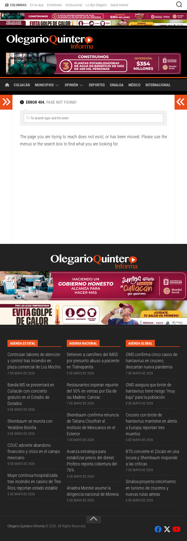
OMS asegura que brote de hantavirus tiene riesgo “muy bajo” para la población (150, 391)
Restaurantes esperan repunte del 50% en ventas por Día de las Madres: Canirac (92, 391)
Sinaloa (117, 85)
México (134, 85)
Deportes (97, 85)
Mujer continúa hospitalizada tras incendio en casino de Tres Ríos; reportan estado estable (34, 481)
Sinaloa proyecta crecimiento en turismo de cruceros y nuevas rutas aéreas (151, 487)
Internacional (158, 85)
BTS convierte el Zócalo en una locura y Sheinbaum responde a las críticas (152, 457)
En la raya (37, 5)
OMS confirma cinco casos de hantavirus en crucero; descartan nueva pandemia (151, 360)
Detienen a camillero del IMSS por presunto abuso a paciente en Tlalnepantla (93, 360)
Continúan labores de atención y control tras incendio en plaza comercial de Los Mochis (34, 360)
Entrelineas (54, 5)
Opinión (71, 85)
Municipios (44, 85)
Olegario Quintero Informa (26, 526)
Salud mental (119, 5)
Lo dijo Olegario (96, 5)
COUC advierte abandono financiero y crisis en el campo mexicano (33, 451)
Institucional (73, 5)
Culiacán (22, 85)
